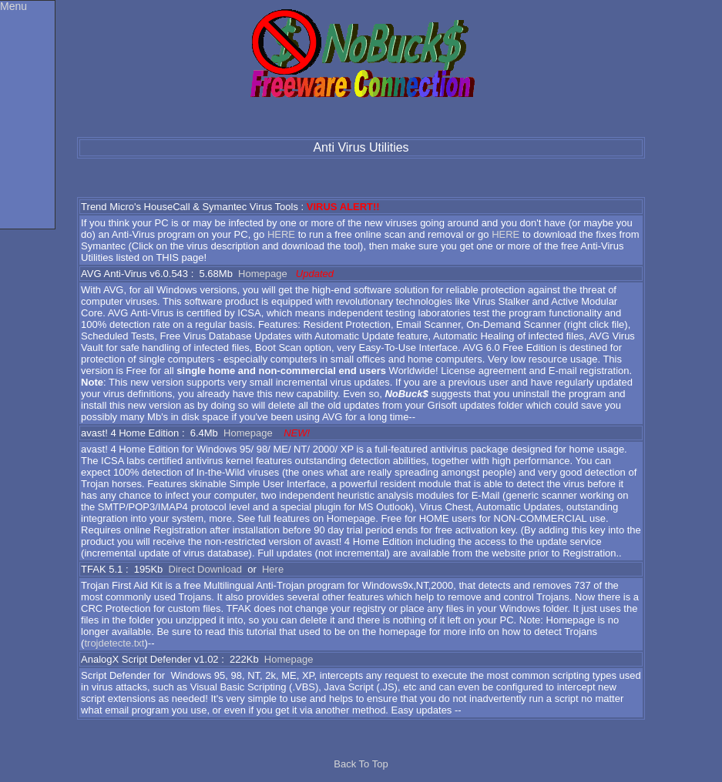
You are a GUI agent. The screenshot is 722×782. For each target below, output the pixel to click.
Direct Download (205, 569)
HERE (281, 234)
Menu (13, 6)
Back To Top (361, 764)
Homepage (262, 273)
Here (273, 569)
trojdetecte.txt (114, 643)
